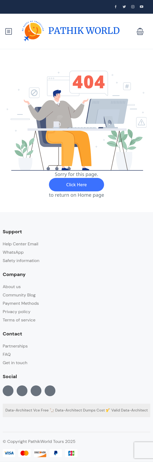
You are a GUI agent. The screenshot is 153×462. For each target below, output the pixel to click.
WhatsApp (13, 252)
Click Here (76, 185)
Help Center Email (20, 244)
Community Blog (19, 295)
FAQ (7, 354)
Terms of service (19, 320)
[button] (140, 31)
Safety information (21, 260)
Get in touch (15, 363)
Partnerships (15, 346)
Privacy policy (16, 311)
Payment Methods (21, 303)
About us (12, 286)
